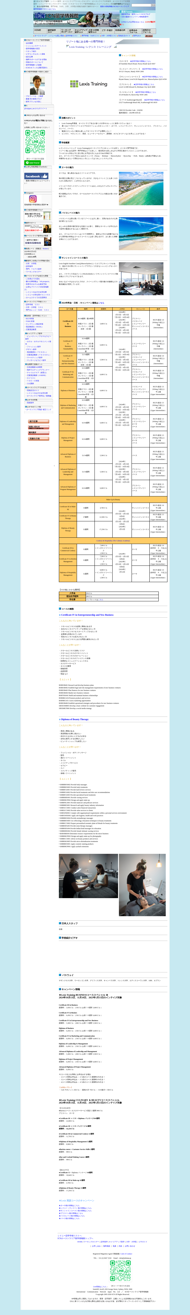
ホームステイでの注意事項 (36, 298)
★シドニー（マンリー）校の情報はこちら (75, 1208)
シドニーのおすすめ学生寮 (36, 292)
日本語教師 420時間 (34, 367)
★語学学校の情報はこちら (140, 61)
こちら (101, 303)
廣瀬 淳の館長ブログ (34, 99)
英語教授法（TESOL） (34, 327)
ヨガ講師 (30, 383)
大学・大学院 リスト (34, 307)
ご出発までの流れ (33, 279)
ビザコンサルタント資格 (35, 54)
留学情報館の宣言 (33, 49)
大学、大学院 (31, 264)
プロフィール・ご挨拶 (34, 96)
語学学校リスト (72, 36)
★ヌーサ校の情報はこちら (69, 1206)
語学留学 (29, 266)
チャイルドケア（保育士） (37, 373)
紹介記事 (29, 57)
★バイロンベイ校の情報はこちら (72, 1216)
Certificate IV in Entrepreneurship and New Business (87, 615)
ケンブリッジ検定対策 (34, 324)
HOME (79, 1242)
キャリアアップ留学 (117, 1242)
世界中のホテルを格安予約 (36, 284)
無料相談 (106, 1246)
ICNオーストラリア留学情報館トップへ (75, 1238)
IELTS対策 (30, 319)
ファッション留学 (34, 347)
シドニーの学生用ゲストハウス (38, 295)
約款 (120, 1246)
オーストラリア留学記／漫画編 (39, 396)
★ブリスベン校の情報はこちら (71, 1213)
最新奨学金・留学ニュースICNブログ (135, 14)
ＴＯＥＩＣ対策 (33, 381)
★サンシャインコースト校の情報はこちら (75, 1211)
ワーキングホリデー (34, 272)
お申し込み (96, 1246)
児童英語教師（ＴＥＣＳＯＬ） (39, 355)
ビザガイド (142, 1242)
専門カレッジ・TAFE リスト (37, 310)
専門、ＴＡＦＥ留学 (34, 269)
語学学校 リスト (33, 305)
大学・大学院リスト (109, 36)
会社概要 (29, 43)
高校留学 (30, 403)
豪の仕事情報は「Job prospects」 (38, 281)
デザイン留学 (31, 349)
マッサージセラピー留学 (36, 360)
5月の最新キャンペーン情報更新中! (135, 17)
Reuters (45, 249)
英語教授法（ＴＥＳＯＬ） (37, 352)
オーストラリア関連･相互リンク (38, 410)
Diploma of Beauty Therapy (74, 719)
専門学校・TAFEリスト (91, 36)
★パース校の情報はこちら (69, 1218)
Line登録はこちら (100, 1287)
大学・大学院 (131, 1242)
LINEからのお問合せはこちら (132, 22)
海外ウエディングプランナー (38, 370)
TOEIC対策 (30, 321)
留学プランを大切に (33, 102)
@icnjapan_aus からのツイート (35, 108)
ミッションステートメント (36, 46)
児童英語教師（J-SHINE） (37, 375)
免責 (114, 1246)
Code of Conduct (126, 1254)
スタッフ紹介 (31, 51)
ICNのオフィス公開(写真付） (37, 68)
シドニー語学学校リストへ (70, 1236)
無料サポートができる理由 (36, 59)
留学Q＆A (137, 36)
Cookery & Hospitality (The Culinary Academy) (113, 541)
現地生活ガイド (124, 36)
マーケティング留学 (35, 358)
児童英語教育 (31, 329)
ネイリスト (31, 378)
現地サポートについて (34, 62)
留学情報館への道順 (34, 65)
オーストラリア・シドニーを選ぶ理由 (49, 36)
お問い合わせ (130, 1246)
